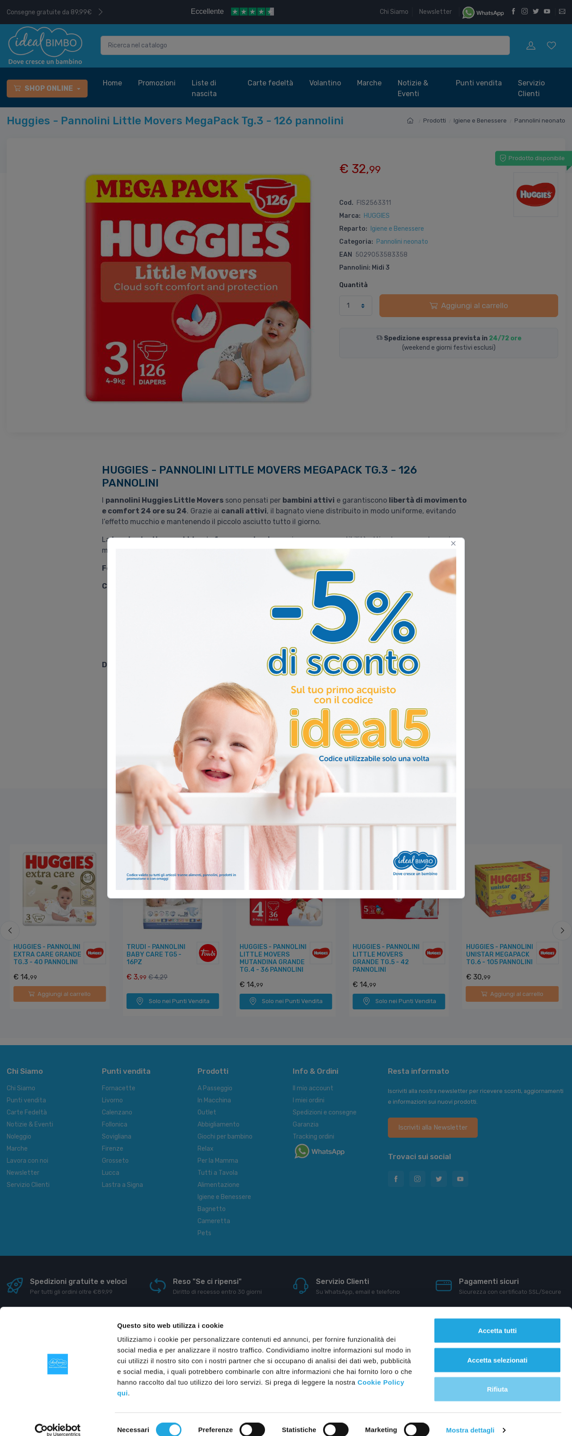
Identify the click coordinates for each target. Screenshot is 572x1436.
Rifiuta (497, 1377)
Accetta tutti (497, 1318)
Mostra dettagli (470, 1418)
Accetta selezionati (497, 1348)
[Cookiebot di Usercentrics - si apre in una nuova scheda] (58, 1418)
